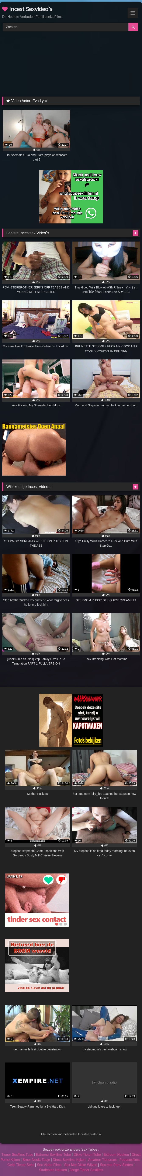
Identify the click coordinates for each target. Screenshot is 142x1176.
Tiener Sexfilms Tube (17, 1154)
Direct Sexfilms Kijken (69, 1160)
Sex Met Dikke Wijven (80, 1165)
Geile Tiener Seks (20, 1165)
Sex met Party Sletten (116, 1165)
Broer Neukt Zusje (36, 1160)
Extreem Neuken (116, 1154)
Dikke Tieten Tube (87, 1154)
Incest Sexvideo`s (27, 9)
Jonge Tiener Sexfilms (86, 1170)
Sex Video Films (49, 1165)
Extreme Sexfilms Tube (53, 1154)
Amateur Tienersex (102, 1160)
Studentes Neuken (53, 1170)
